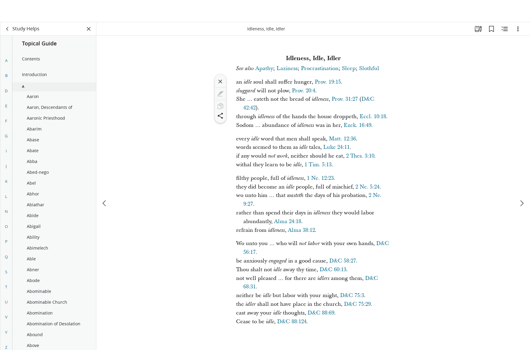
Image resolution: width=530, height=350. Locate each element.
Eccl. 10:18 (373, 116)
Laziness (287, 68)
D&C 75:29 (357, 304)
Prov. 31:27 (345, 99)
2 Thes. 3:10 (360, 156)
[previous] (105, 181)
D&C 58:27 (342, 261)
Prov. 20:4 (303, 90)
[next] (522, 181)
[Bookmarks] (491, 28)
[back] (7, 29)
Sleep (349, 68)
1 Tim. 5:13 (318, 164)
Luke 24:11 (336, 147)
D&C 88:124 (292, 321)
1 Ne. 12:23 (320, 178)
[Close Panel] (89, 29)
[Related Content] (505, 28)
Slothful (369, 68)
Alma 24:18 (287, 221)
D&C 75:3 (352, 295)
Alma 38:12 (301, 230)
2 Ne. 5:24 (367, 187)
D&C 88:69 (320, 313)
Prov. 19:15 (328, 82)
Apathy (264, 68)
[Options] (518, 28)
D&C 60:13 (333, 269)
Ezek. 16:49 (357, 125)
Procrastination (319, 68)
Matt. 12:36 (342, 139)
